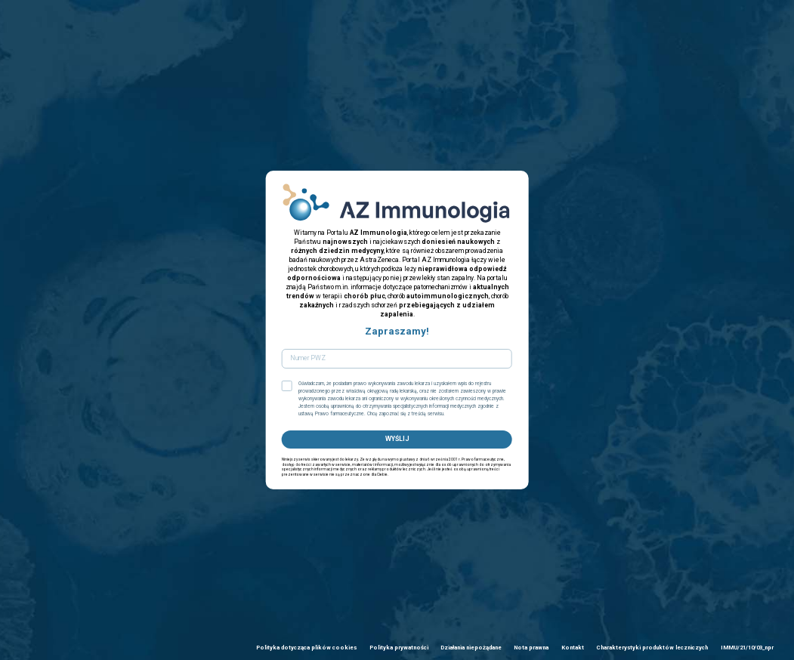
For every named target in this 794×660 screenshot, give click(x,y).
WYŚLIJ (397, 439)
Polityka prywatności (398, 647)
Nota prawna (531, 647)
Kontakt (572, 647)
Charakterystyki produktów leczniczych (652, 647)
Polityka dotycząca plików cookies (306, 647)
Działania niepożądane (471, 647)
